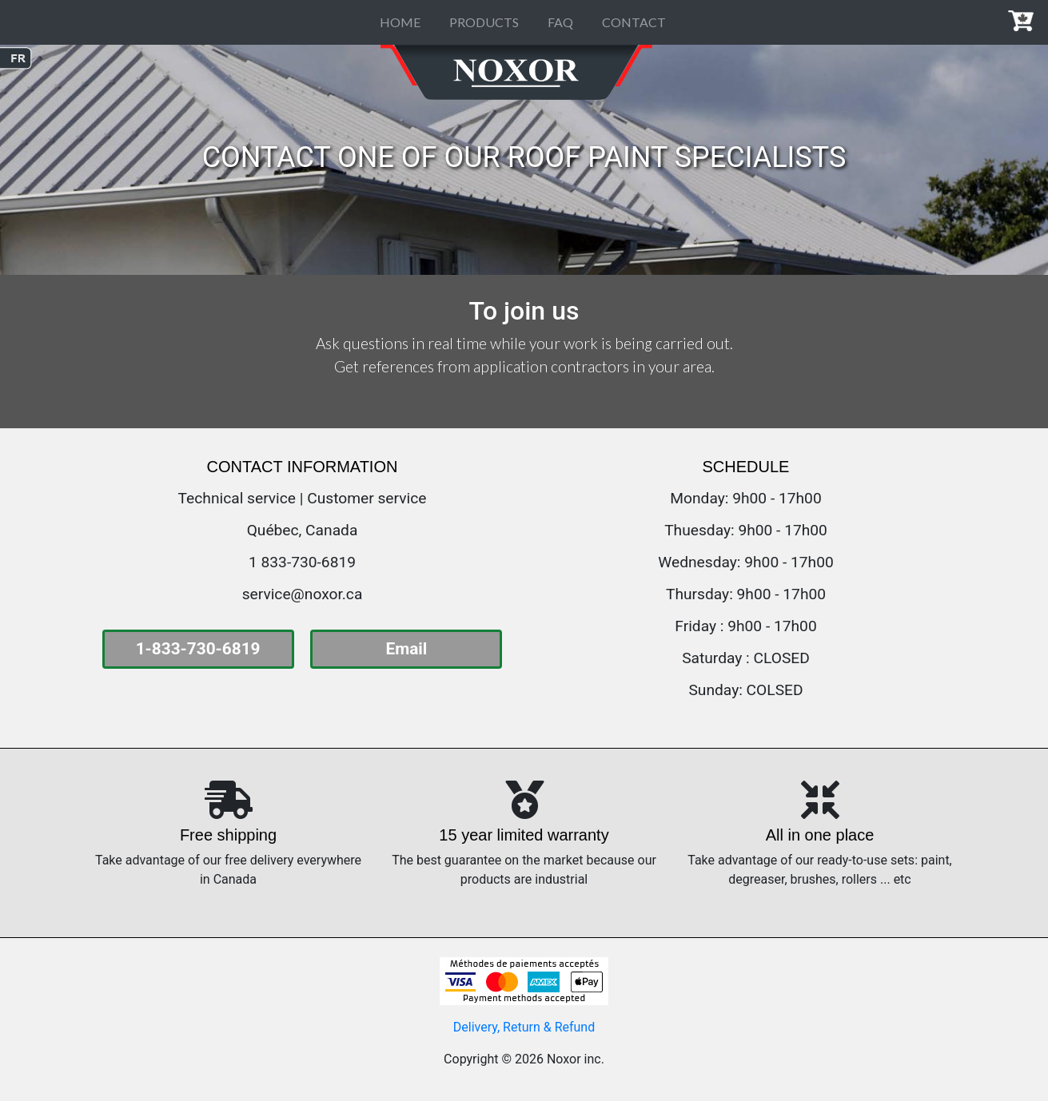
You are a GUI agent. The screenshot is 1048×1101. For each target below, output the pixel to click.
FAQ (560, 22)
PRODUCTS (484, 22)
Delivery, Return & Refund (524, 1027)
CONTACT (634, 22)
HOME (400, 22)
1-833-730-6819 (198, 648)
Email (406, 648)
